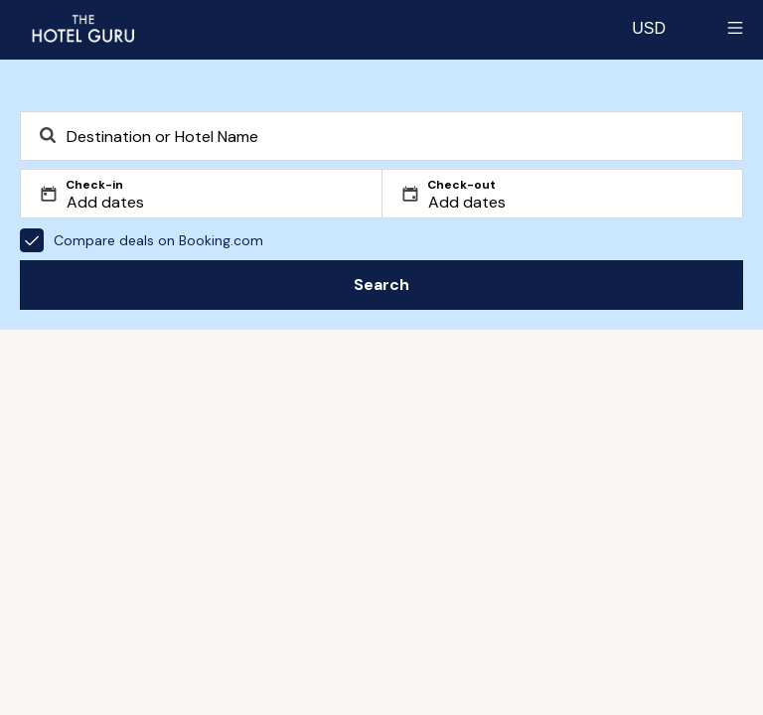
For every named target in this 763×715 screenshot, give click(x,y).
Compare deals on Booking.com (141, 240)
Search (381, 284)
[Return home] (82, 28)
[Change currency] (649, 28)
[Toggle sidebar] (735, 28)
